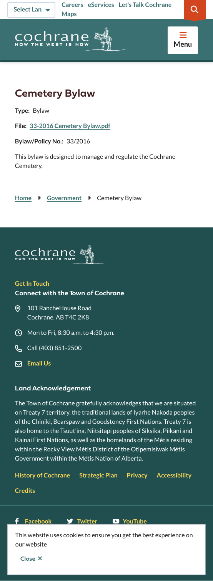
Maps (69, 14)
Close (27, 558)
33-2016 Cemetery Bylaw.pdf (70, 126)
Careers (72, 4)
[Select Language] (31, 10)
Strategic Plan (98, 475)
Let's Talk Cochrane (145, 4)
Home (23, 198)
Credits (25, 490)
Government (64, 198)
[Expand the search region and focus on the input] (195, 9)
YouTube (129, 521)
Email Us (39, 363)
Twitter (82, 521)
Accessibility (174, 475)
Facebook (33, 521)
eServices (101, 4)
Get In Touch (32, 283)
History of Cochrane (42, 475)
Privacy (137, 475)
